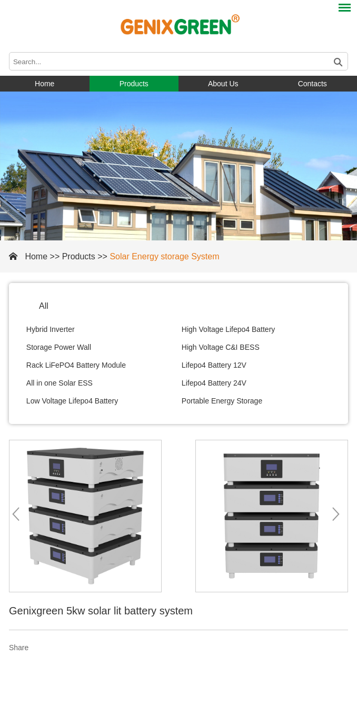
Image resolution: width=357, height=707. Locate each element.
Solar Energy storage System (164, 256)
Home (44, 83)
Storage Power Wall (58, 347)
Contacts (312, 83)
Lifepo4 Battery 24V (214, 383)
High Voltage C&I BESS (221, 347)
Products (134, 83)
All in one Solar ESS (59, 383)
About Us (223, 83)
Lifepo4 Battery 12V (214, 365)
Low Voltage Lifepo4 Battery (72, 401)
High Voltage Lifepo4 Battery (228, 329)
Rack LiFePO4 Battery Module (76, 365)
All (43, 305)
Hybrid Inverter (50, 329)
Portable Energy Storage (222, 401)
